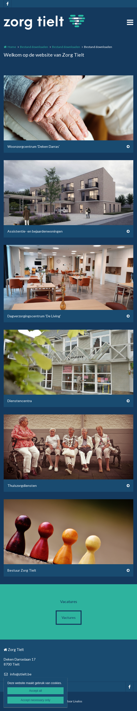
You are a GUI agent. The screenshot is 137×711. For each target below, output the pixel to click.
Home (12, 47)
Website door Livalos (68, 701)
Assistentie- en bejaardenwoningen (35, 231)
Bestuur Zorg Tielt (21, 570)
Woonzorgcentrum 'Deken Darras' (33, 146)
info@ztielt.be (18, 674)
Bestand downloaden (34, 47)
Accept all (35, 690)
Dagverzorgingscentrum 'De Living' (34, 316)
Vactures (69, 617)
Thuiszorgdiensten (22, 485)
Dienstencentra (19, 401)
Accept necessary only (35, 700)
